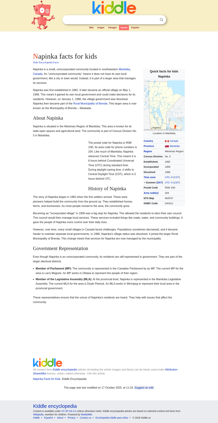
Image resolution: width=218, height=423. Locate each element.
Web (91, 27)
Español (135, 27)
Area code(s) (151, 193)
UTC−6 (169, 177)
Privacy (71, 417)
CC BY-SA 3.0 (68, 411)
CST (176, 177)
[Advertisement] (109, 41)
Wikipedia (38, 414)
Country (148, 141)
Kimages (112, 27)
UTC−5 (169, 182)
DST (159, 182)
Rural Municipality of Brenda (90, 103)
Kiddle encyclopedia (65, 369)
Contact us (85, 417)
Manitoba (175, 146)
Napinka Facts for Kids (46, 378)
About (60, 417)
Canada (174, 141)
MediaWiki (86, 414)
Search (161, 20)
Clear (154, 20)
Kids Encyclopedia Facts (46, 62)
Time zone (150, 177)
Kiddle (36, 417)
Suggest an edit (144, 387)
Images (100, 27)
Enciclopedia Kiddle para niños (112, 417)
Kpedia (124, 27)
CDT (176, 182)
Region (148, 151)
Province (149, 146)
